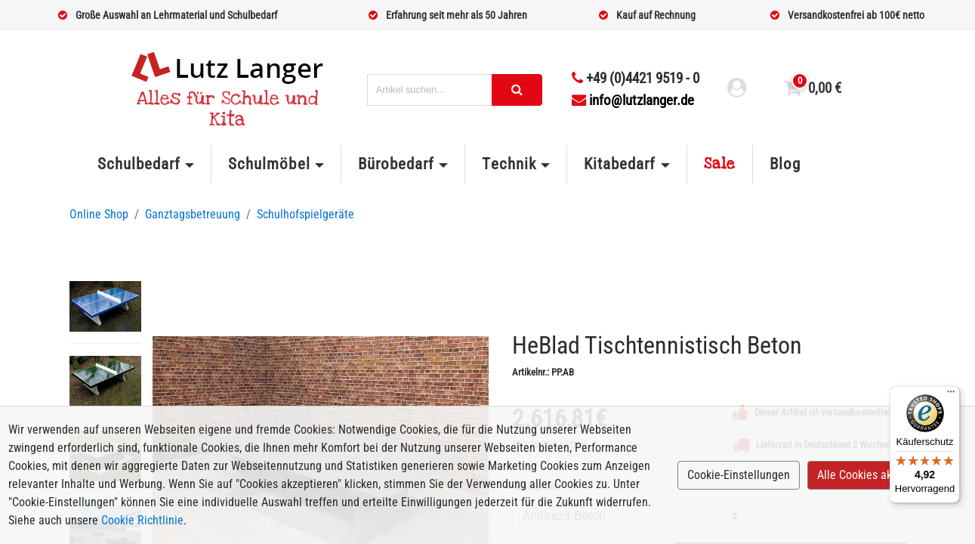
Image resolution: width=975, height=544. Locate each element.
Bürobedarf (396, 164)
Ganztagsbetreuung (192, 214)
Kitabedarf (620, 164)
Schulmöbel (269, 164)
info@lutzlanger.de (633, 100)
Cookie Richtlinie (142, 520)
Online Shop (98, 214)
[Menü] (951, 395)
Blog (785, 164)
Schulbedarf (138, 164)
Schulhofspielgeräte (305, 214)
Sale (720, 164)
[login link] (737, 89)
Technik (508, 164)
